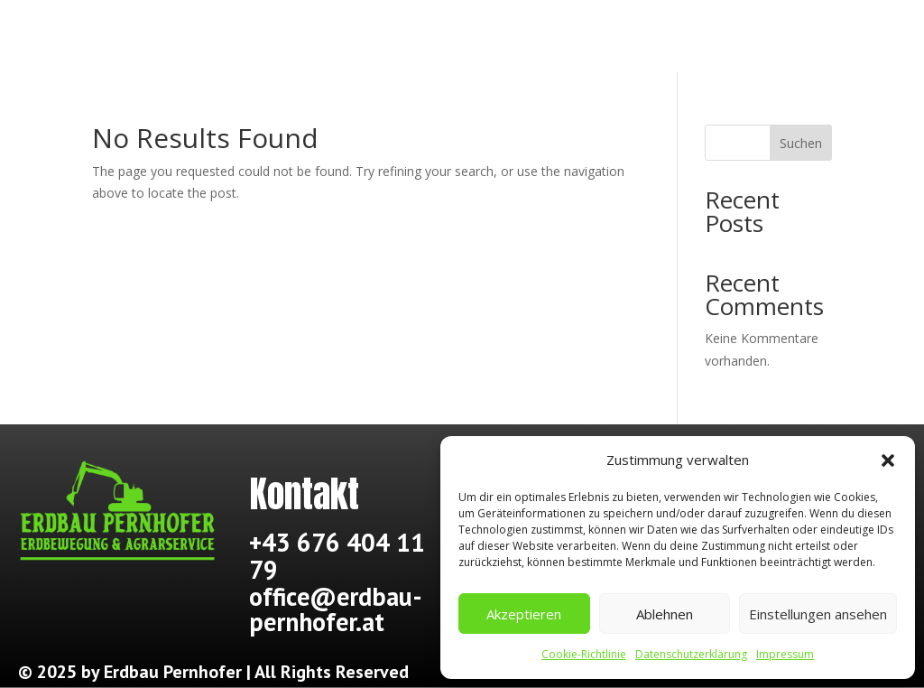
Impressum (785, 654)
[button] (888, 460)
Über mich (287, 40)
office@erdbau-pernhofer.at (335, 609)
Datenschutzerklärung (691, 654)
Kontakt (778, 40)
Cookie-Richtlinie (583, 654)
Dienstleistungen (531, 40)
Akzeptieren (523, 614)
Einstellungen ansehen (818, 614)
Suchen (801, 143)
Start (127, 40)
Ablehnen (664, 614)
